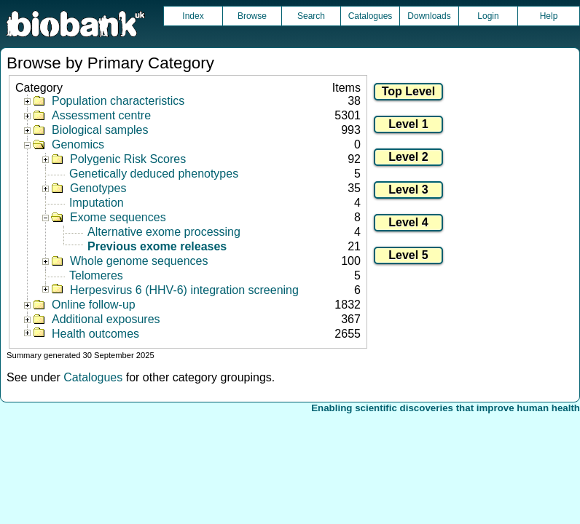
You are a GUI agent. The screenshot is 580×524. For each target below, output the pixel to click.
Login (487, 16)
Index (192, 16)
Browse (252, 16)
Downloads (428, 16)
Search (311, 16)
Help (549, 16)
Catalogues (370, 16)
